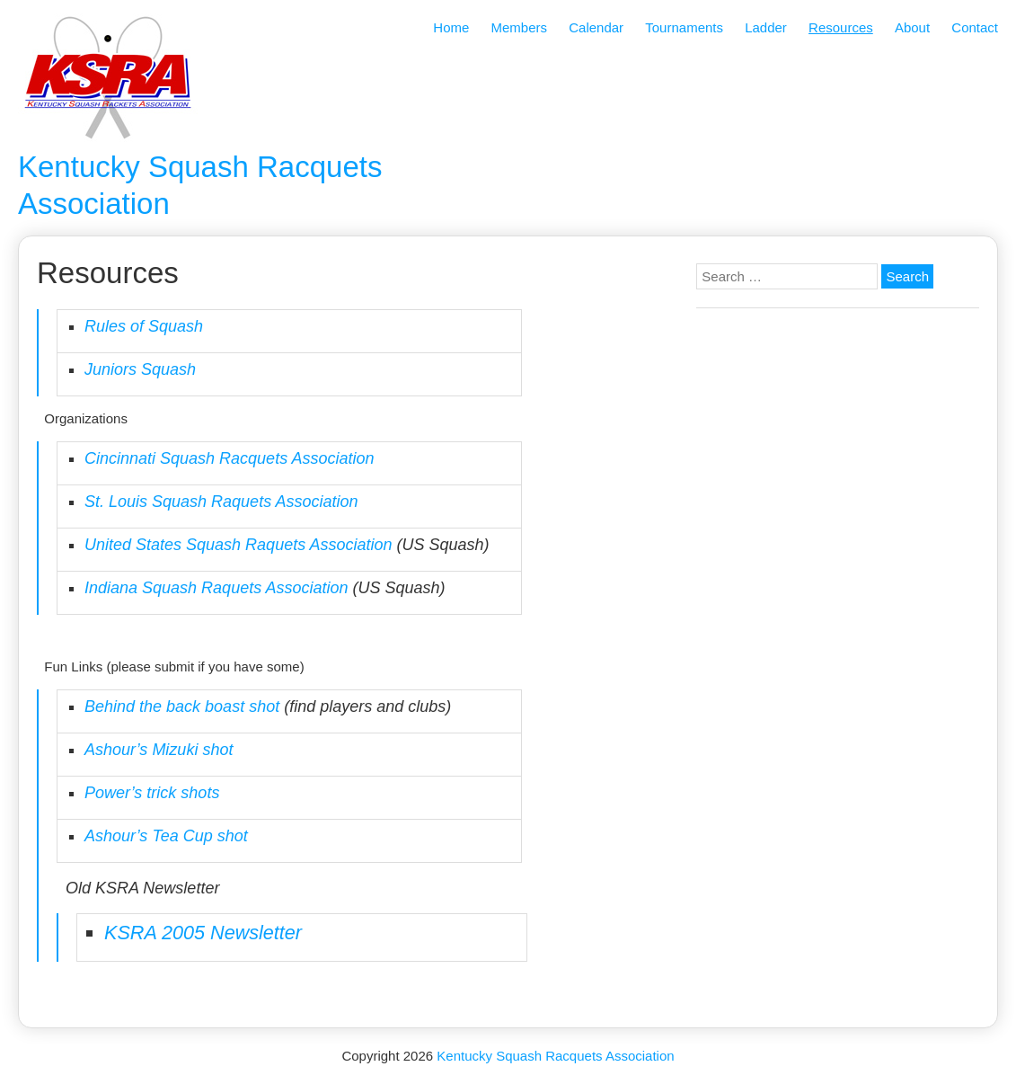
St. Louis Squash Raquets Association (221, 502)
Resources (840, 27)
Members (519, 27)
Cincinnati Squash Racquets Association (229, 458)
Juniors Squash (140, 369)
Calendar (596, 27)
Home (451, 27)
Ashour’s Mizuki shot (158, 750)
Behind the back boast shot (181, 706)
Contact (974, 27)
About (912, 27)
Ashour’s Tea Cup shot (166, 836)
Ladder (766, 27)
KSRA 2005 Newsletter (203, 932)
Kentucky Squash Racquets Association (555, 1055)
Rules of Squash (143, 326)
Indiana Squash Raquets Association (216, 588)
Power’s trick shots (151, 793)
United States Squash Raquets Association (238, 545)
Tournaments (684, 27)
